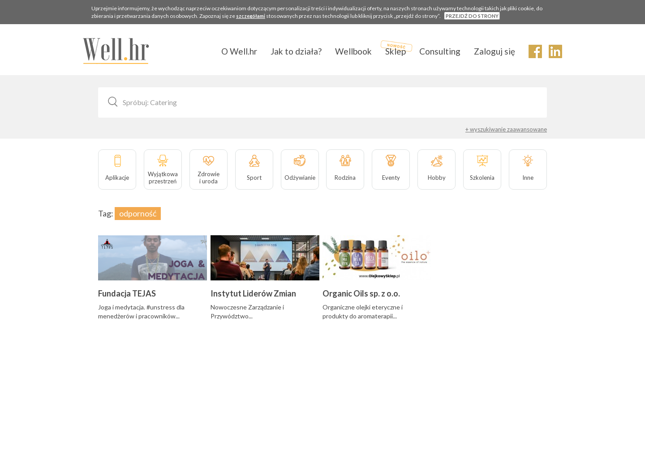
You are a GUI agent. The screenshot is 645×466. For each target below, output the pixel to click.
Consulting (439, 51)
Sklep (395, 51)
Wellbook (353, 51)
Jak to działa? (296, 51)
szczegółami (250, 16)
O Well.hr (239, 51)
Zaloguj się (494, 51)
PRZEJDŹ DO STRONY (472, 16)
